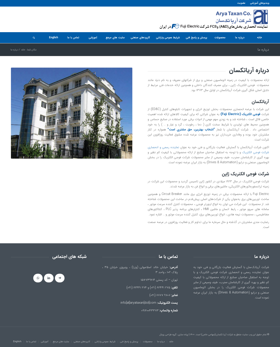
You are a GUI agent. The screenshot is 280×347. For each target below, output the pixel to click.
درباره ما (263, 49)
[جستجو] (34, 37)
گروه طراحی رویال (167, 334)
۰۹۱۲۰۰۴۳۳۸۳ (150, 310)
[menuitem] (258, 3)
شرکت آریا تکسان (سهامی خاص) (217, 334)
